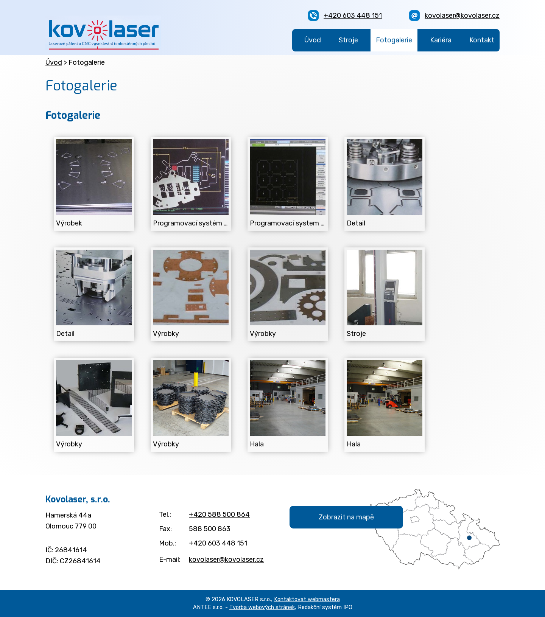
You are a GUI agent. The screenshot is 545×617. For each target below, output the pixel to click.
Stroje (348, 40)
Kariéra (441, 40)
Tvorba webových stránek (262, 607)
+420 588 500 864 (219, 514)
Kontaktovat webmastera (307, 599)
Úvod (312, 40)
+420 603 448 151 (353, 15)
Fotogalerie (394, 40)
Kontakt (481, 40)
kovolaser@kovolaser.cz (462, 15)
